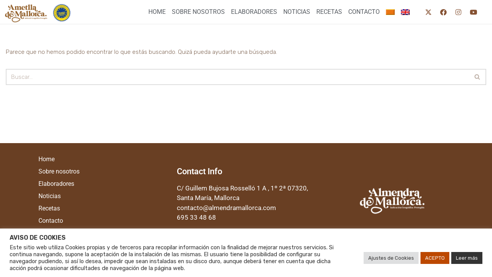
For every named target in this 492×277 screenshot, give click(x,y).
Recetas (329, 11)
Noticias (296, 11)
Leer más (467, 258)
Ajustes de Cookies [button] (391, 258)
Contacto (364, 11)
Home (157, 11)
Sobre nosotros (198, 11)
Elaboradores (254, 11)
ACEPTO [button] (435, 258)
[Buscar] (237, 77)
